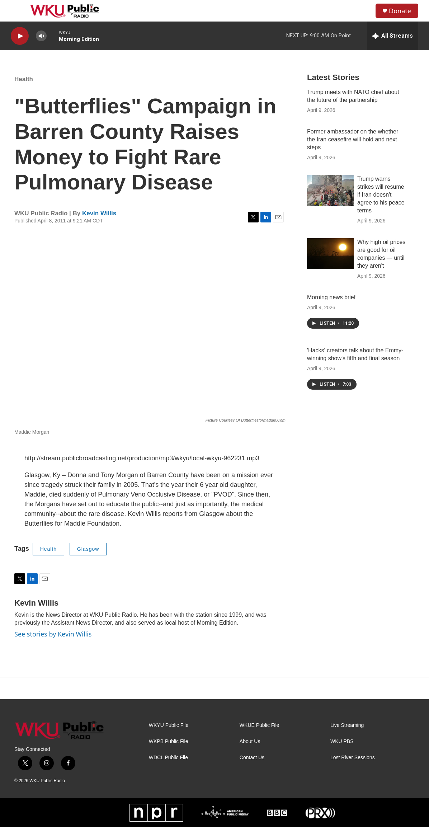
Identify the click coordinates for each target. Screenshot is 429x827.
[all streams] (392, 36)
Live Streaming (347, 725)
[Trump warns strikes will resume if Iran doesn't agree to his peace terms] (330, 190)
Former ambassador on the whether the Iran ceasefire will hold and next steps (352, 139)
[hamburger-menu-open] (17, 11)
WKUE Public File (259, 725)
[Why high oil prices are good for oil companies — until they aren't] (330, 253)
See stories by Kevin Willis (52, 634)
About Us (250, 741)
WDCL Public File (168, 757)
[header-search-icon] (364, 11)
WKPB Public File (168, 741)
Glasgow (88, 549)
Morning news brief (331, 297)
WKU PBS (342, 741)
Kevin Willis (99, 213)
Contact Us (252, 757)
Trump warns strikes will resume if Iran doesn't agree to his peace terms (381, 194)
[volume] (41, 36)
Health (23, 79)
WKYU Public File (168, 725)
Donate (400, 11)
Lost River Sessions (352, 757)
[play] (19, 36)
